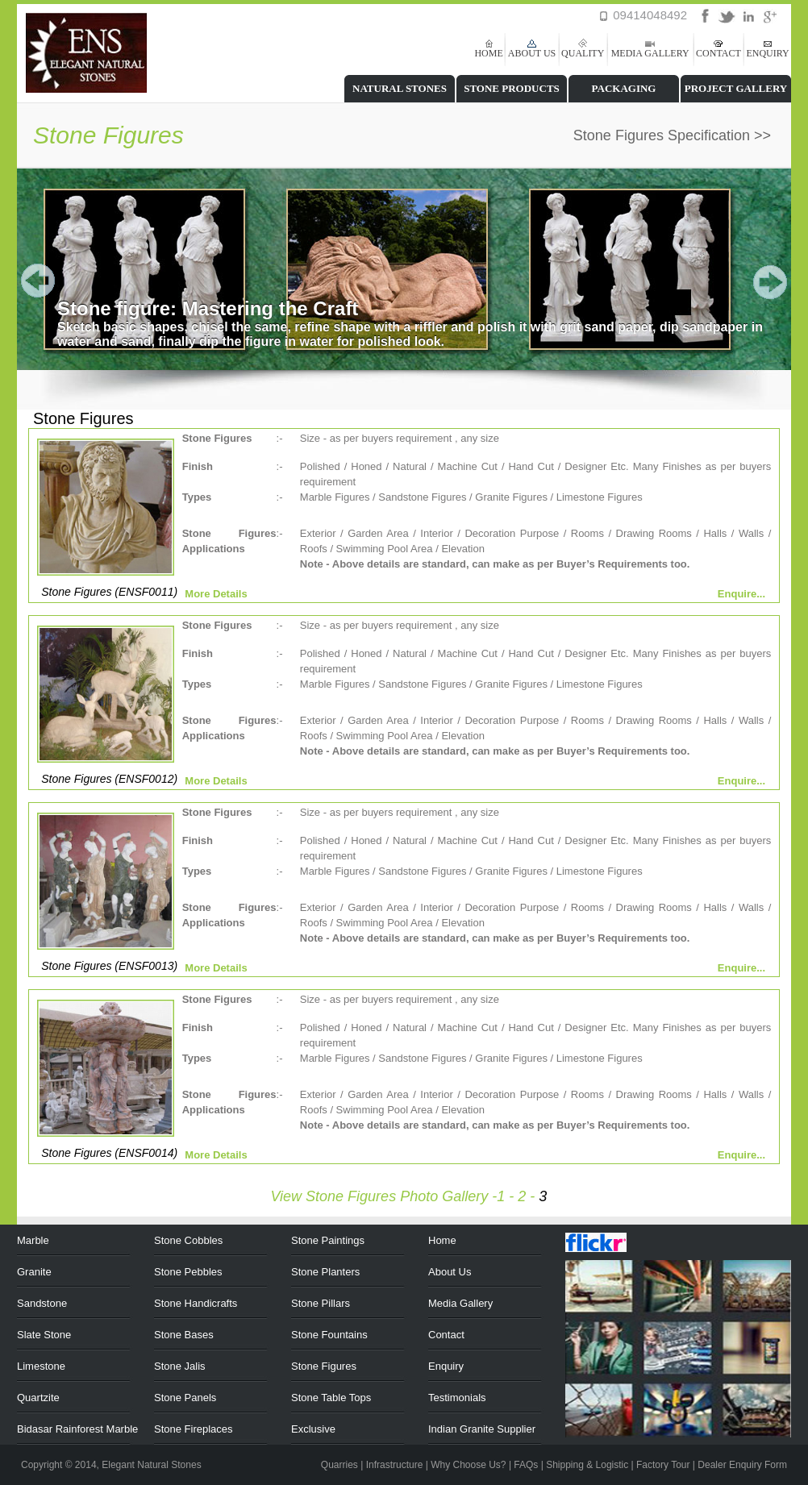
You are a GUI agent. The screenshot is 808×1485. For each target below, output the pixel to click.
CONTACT (718, 53)
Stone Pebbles (188, 1272)
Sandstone (42, 1303)
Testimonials (457, 1397)
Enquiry (446, 1366)
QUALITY (582, 53)
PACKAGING (624, 88)
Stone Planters (325, 1272)
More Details (216, 594)
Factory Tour (662, 1464)
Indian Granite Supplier (481, 1429)
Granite (34, 1272)
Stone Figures (323, 1366)
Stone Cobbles (188, 1240)
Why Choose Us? (468, 1464)
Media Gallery (460, 1303)
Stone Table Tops (331, 1397)
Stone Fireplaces (193, 1429)
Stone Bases (184, 1335)
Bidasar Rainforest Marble (77, 1429)
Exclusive (313, 1429)
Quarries (339, 1464)
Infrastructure (394, 1464)
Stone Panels (185, 1397)
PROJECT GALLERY (736, 88)
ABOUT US (532, 53)
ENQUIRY (767, 53)
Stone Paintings (327, 1240)
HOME (488, 53)
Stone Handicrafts (195, 1303)
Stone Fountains (329, 1335)
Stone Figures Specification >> (672, 135)
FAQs (526, 1464)
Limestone (41, 1366)
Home (442, 1240)
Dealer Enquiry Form (742, 1464)
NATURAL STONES (399, 88)
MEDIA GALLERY (650, 53)
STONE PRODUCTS (512, 88)
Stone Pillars (320, 1303)
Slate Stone (44, 1335)
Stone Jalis (180, 1366)
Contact (446, 1335)
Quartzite (38, 1397)
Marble (33, 1240)
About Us (449, 1272)
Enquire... (741, 594)
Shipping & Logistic (587, 1464)
